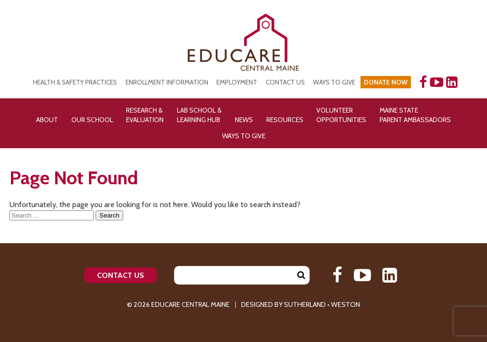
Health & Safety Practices (75, 82)
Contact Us (285, 82)
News (244, 119)
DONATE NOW (386, 82)
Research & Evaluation (145, 115)
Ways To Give (243, 136)
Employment (236, 82)
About (47, 119)
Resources (284, 119)
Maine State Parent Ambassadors (415, 115)
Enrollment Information (167, 82)
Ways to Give (334, 82)
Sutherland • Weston (322, 304)
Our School (92, 119)
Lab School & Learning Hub (199, 115)
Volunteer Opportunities (341, 115)
